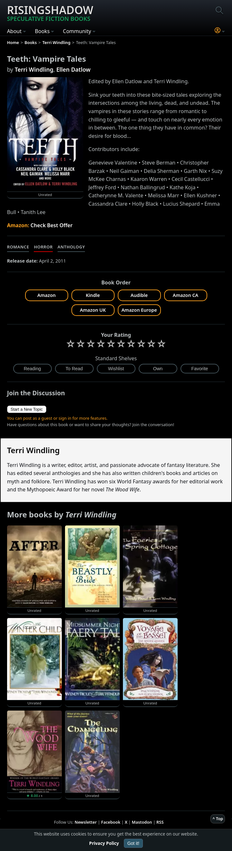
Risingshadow (50, 12)
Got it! (133, 843)
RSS (159, 822)
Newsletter (86, 822)
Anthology (71, 247)
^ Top (217, 818)
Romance (18, 247)
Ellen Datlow (73, 69)
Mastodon (142, 822)
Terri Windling (34, 69)
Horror (43, 247)
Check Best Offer (52, 225)
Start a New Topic (27, 409)
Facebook (110, 822)
